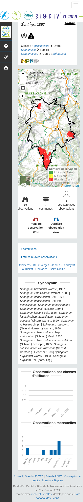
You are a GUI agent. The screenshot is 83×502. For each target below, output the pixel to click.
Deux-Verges (41, 265)
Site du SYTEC (34, 476)
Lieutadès (41, 269)
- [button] (23, 80)
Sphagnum (59, 53)
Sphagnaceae (29, 53)
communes (28, 249)
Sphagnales (28, 49)
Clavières (25, 265)
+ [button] (23, 74)
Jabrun (56, 265)
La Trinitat (27, 269)
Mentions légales (52, 480)
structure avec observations (39, 257)
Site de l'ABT (54, 476)
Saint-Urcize (57, 269)
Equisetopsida (40, 45)
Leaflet (67, 186)
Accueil (18, 476)
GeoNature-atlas (41, 494)
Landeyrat (68, 265)
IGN (77, 186)
